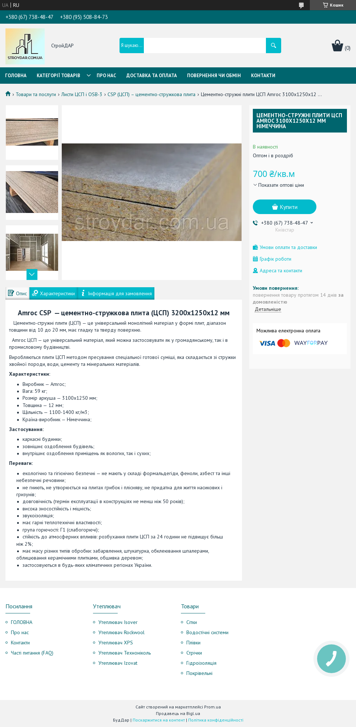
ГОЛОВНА (21, 622)
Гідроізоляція (201, 663)
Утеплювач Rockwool (121, 632)
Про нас (106, 75)
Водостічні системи (207, 632)
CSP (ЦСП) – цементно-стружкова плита (151, 94)
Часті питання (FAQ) (32, 652)
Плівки (193, 642)
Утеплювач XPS (115, 642)
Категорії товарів (58, 75)
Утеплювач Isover (118, 622)
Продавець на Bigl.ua (178, 713)
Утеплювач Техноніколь (124, 652)
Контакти (263, 75)
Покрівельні (199, 673)
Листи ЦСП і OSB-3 (81, 94)
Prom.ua (212, 707)
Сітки (191, 622)
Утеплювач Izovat (117, 663)
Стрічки (194, 652)
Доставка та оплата (151, 75)
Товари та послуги (36, 94)
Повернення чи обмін (214, 75)
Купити (289, 206)
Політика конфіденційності (215, 720)
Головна (16, 75)
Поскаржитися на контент (159, 720)
